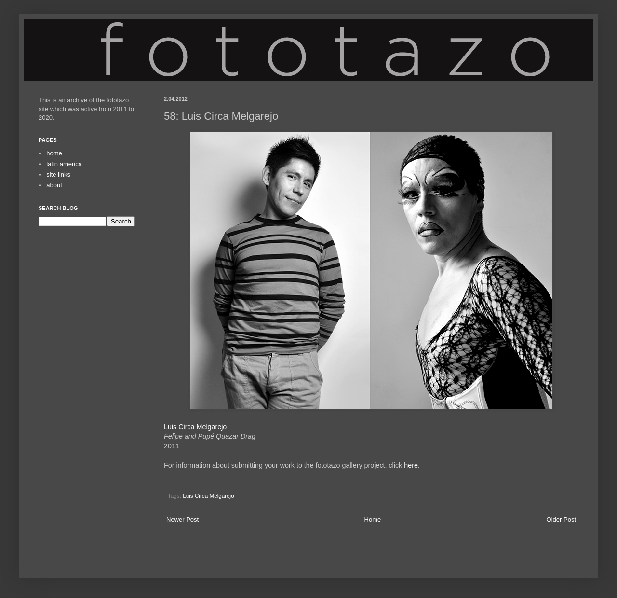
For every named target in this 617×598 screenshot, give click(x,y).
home (54, 153)
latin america (64, 163)
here (411, 465)
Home (372, 519)
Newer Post (182, 519)
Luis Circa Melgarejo (195, 427)
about (54, 185)
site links (58, 174)
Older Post (561, 519)
